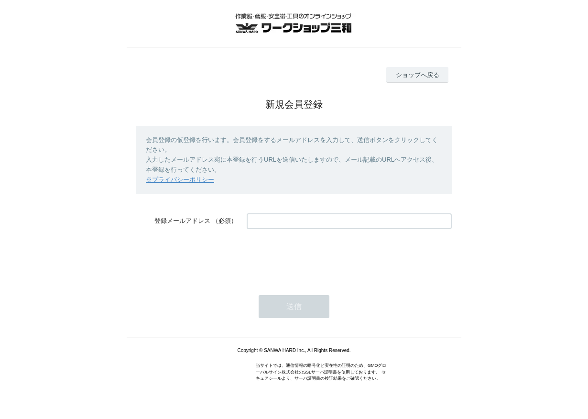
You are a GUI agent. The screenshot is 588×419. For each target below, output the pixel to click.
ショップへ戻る (417, 74)
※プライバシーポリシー (180, 179)
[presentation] (319, 257)
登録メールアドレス (182, 220)
